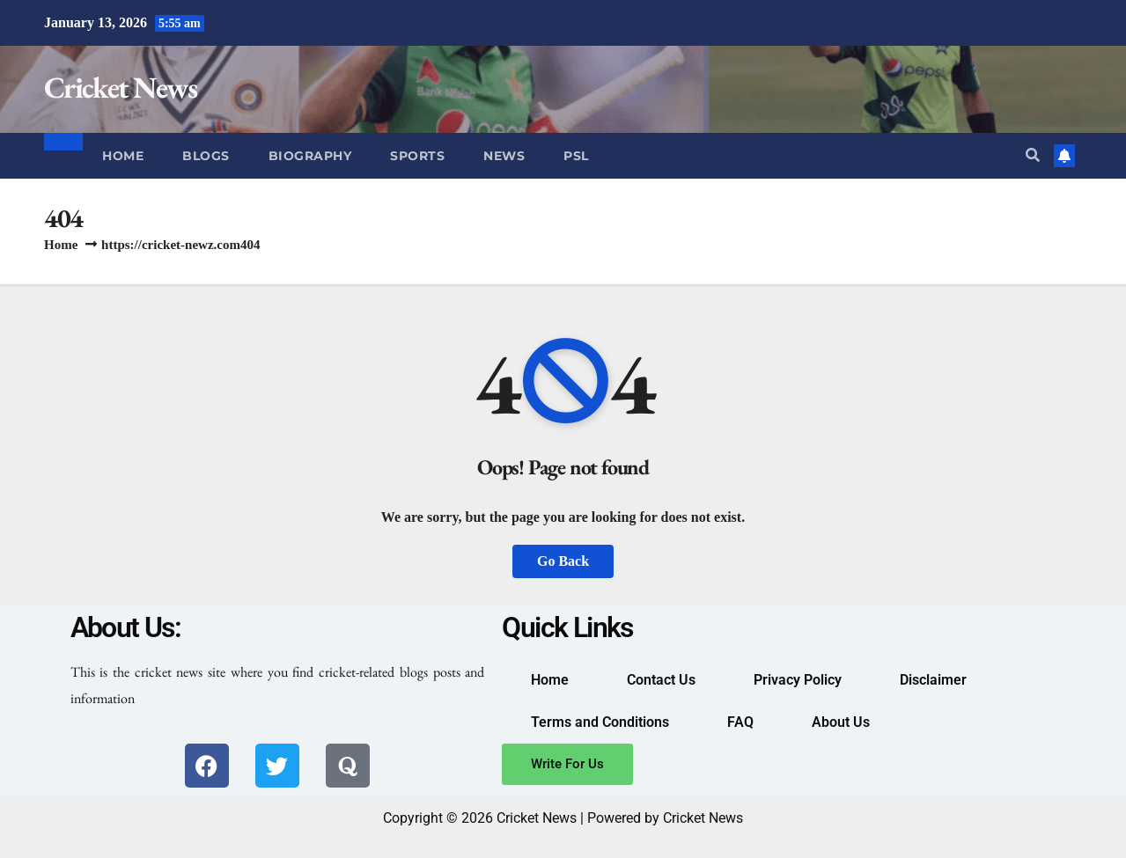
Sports (417, 156)
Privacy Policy (798, 679)
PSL (576, 156)
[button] (1033, 155)
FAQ (740, 722)
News (504, 156)
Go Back (563, 561)
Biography (310, 156)
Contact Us (661, 679)
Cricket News (120, 87)
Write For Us (567, 764)
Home (123, 156)
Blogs (206, 156)
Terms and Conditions (600, 722)
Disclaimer (933, 679)
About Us (841, 722)
